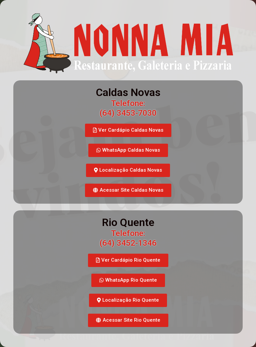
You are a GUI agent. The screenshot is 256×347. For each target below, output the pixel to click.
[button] (128, 130)
